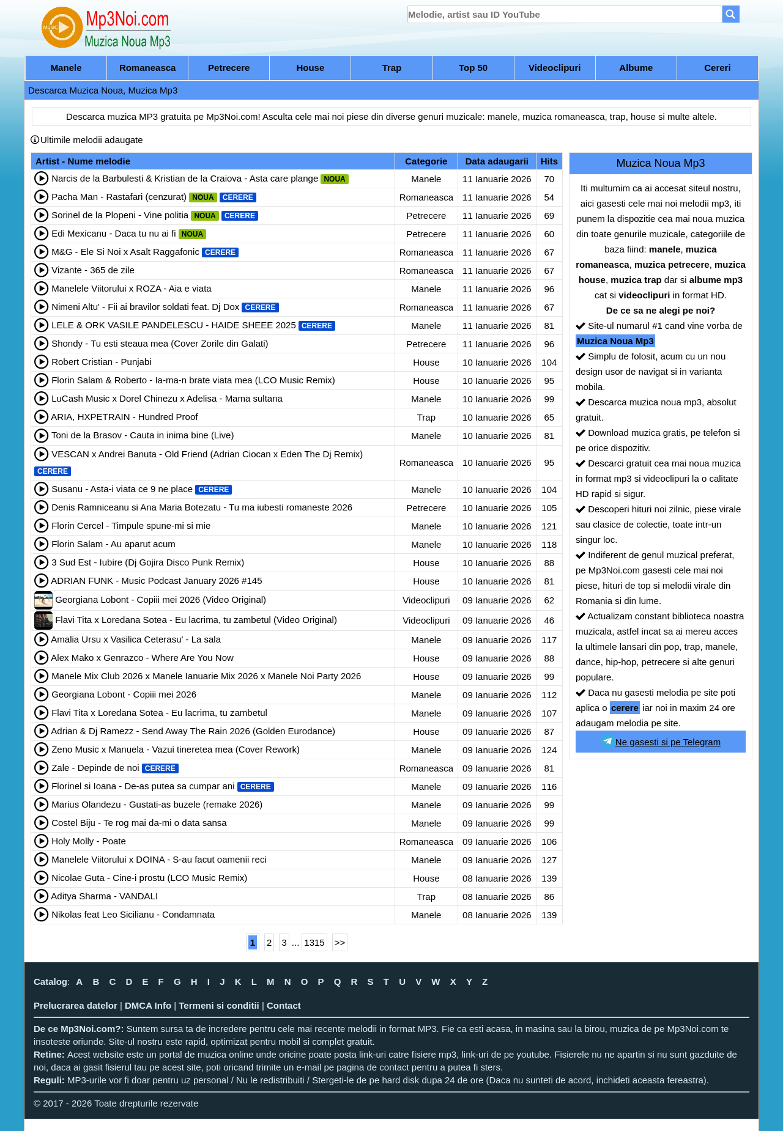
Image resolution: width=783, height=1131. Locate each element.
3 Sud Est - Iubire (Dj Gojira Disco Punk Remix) (147, 562)
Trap (392, 67)
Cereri (717, 67)
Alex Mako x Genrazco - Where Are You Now (142, 657)
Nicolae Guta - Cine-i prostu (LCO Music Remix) (149, 877)
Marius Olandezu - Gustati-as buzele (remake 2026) (156, 804)
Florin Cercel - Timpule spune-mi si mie (130, 525)
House (310, 67)
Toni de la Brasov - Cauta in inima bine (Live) (142, 435)
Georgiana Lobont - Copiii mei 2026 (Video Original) (160, 599)
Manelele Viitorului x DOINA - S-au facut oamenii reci (159, 859)
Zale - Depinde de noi (95, 767)
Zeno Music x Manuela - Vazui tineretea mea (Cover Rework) (175, 749)
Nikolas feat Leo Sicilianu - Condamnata (133, 914)
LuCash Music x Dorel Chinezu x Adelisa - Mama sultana (167, 398)
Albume (636, 67)
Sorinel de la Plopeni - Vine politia (119, 215)
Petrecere (229, 67)
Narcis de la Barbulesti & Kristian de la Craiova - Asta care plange (184, 178)
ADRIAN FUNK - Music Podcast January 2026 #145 (156, 580)
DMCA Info (148, 1005)
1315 (314, 942)
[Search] (731, 14)
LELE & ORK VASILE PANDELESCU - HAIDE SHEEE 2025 (173, 325)
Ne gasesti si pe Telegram (661, 741)
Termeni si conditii (219, 1005)
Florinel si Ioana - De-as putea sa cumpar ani (142, 786)
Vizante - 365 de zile (93, 270)
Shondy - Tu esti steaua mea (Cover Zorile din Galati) (159, 343)
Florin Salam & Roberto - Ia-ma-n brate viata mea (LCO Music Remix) (193, 380)
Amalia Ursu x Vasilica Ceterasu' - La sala (136, 639)
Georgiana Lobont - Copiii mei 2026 (123, 694)
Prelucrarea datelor (75, 1005)
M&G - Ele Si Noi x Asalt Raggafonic (125, 251)
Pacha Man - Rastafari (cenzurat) (119, 196)
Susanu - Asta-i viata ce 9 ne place (122, 489)
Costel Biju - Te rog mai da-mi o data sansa (139, 822)
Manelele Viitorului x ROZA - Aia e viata (131, 288)
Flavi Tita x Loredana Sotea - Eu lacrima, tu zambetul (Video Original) (196, 619)
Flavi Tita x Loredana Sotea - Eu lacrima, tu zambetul (159, 712)
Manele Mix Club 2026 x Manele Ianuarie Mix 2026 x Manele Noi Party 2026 (206, 676)
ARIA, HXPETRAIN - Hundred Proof (124, 416)
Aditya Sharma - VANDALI (104, 896)
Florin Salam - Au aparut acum (113, 544)
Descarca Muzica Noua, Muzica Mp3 (102, 90)
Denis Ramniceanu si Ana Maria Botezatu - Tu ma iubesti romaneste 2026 (201, 507)
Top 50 (473, 67)
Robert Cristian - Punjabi (101, 361)
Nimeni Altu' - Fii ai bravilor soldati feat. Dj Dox (145, 306)
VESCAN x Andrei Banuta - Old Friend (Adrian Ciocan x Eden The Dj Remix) (207, 454)
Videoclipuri (555, 67)
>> (340, 942)
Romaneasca (147, 67)
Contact (284, 1005)
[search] (564, 14)
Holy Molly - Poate (88, 841)
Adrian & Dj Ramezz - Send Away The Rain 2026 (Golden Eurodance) (193, 731)
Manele (66, 67)
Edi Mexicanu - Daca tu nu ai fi (113, 233)
